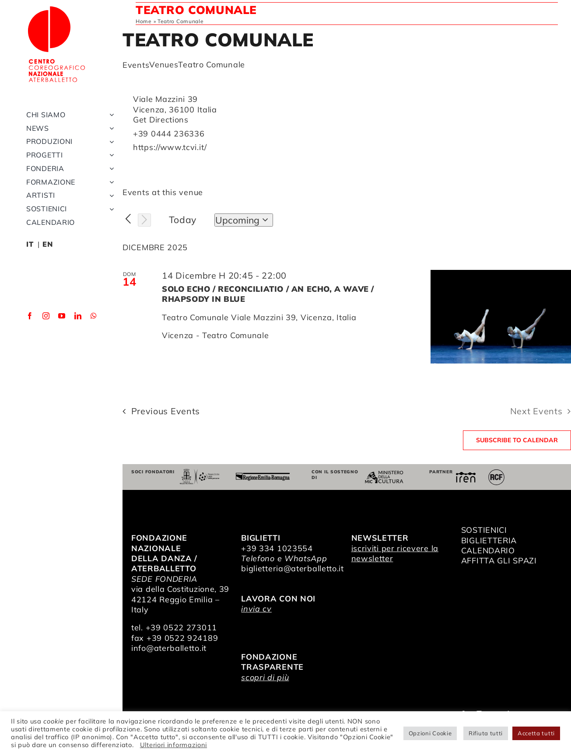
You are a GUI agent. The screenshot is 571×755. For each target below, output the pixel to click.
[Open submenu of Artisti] (110, 196)
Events (136, 65)
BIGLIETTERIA (489, 540)
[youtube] (62, 317)
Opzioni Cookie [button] (430, 733)
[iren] (466, 476)
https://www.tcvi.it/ (170, 147)
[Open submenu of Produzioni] (110, 142)
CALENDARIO (488, 550)
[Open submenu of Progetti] (110, 156)
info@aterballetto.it (169, 648)
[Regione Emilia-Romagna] (263, 477)
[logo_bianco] (57, 8)
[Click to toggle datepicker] (243, 220)
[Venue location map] (458, 128)
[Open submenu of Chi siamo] (110, 116)
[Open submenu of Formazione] (110, 183)
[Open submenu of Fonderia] (110, 170)
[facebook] (30, 317)
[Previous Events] (128, 219)
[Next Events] (144, 220)
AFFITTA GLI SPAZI (499, 561)
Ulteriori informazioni (173, 745)
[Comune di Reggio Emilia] (200, 473)
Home (144, 21)
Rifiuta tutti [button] (486, 733)
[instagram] (46, 317)
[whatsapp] (94, 317)
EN (47, 245)
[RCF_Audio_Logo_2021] (496, 473)
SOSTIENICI (484, 530)
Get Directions (161, 120)
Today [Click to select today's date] (183, 219)
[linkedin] (78, 317)
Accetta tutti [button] (536, 733)
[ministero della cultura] (384, 474)
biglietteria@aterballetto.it (292, 568)
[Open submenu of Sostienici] (110, 210)
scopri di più (265, 677)
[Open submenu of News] (110, 129)
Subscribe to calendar (517, 440)
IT (29, 245)
